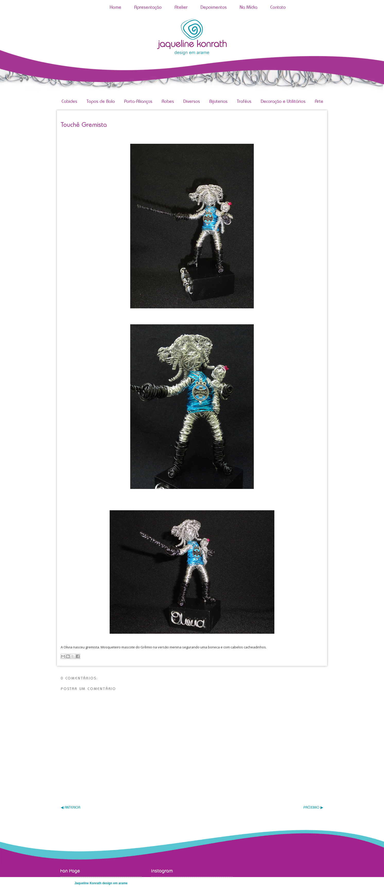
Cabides (69, 101)
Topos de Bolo (100, 101)
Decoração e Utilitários (283, 101)
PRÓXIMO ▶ (313, 807)
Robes (168, 101)
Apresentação (148, 7)
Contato (278, 7)
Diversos (191, 101)
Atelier (181, 7)
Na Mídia (248, 7)
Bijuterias (218, 101)
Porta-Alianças (138, 101)
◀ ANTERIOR (70, 807)
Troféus (244, 101)
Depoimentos (213, 7)
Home (115, 7)
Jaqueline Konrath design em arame (100, 883)
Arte (319, 101)
